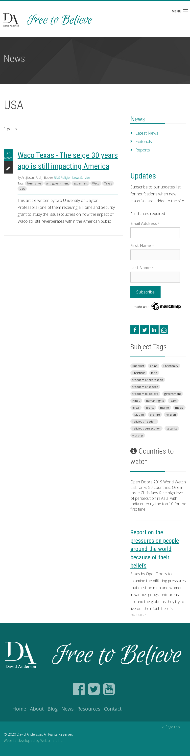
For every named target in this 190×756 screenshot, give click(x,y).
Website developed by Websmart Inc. (33, 740)
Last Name (141, 267)
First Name (142, 245)
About (37, 708)
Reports (142, 150)
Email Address (145, 223)
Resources (88, 708)
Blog (53, 708)
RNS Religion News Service (72, 178)
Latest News (146, 133)
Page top (171, 726)
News (137, 119)
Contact (113, 708)
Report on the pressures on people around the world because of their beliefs (154, 549)
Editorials (143, 141)
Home (19, 708)
